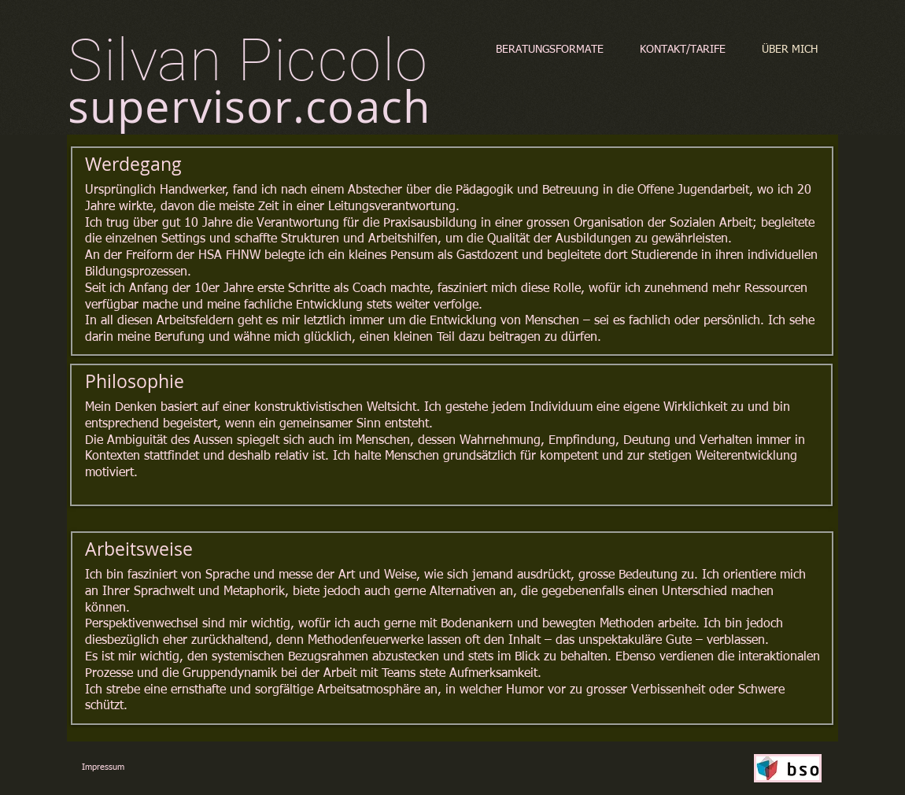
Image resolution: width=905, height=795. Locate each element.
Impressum (103, 767)
